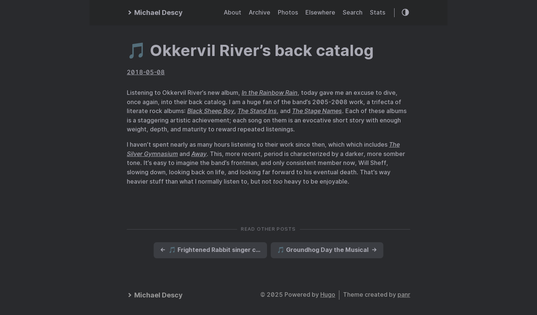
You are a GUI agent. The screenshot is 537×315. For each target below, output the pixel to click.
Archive (259, 12)
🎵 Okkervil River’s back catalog (250, 50)
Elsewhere (320, 12)
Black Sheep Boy (210, 111)
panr (404, 294)
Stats (377, 12)
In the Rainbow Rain (270, 92)
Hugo (327, 294)
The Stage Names (317, 111)
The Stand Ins (257, 111)
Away (199, 154)
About (232, 12)
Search (352, 12)
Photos (288, 12)
